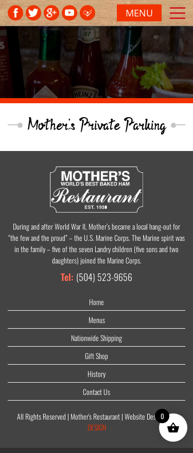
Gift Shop (96, 355)
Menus (97, 319)
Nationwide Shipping (96, 337)
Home (96, 301)
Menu (139, 13)
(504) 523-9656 (104, 277)
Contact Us (96, 391)
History (96, 373)
